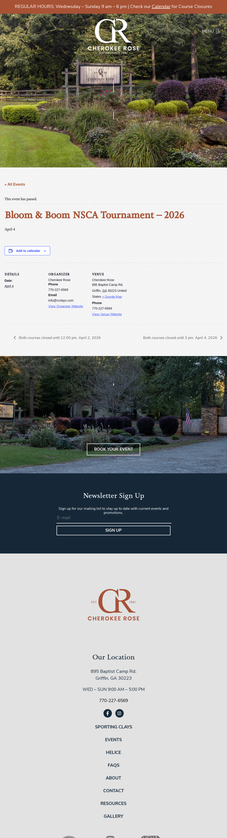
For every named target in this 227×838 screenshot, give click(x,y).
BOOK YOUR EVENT (113, 449)
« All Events (15, 184)
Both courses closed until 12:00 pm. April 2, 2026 (59, 338)
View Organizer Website (65, 306)
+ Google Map (112, 297)
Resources (113, 804)
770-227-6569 (113, 701)
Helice (113, 753)
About (113, 778)
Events (113, 740)
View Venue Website (107, 314)
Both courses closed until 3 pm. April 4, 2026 (180, 338)
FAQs (113, 766)
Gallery (113, 817)
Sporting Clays (113, 727)
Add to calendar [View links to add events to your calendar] (28, 251)
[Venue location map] (160, 294)
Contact (113, 791)
